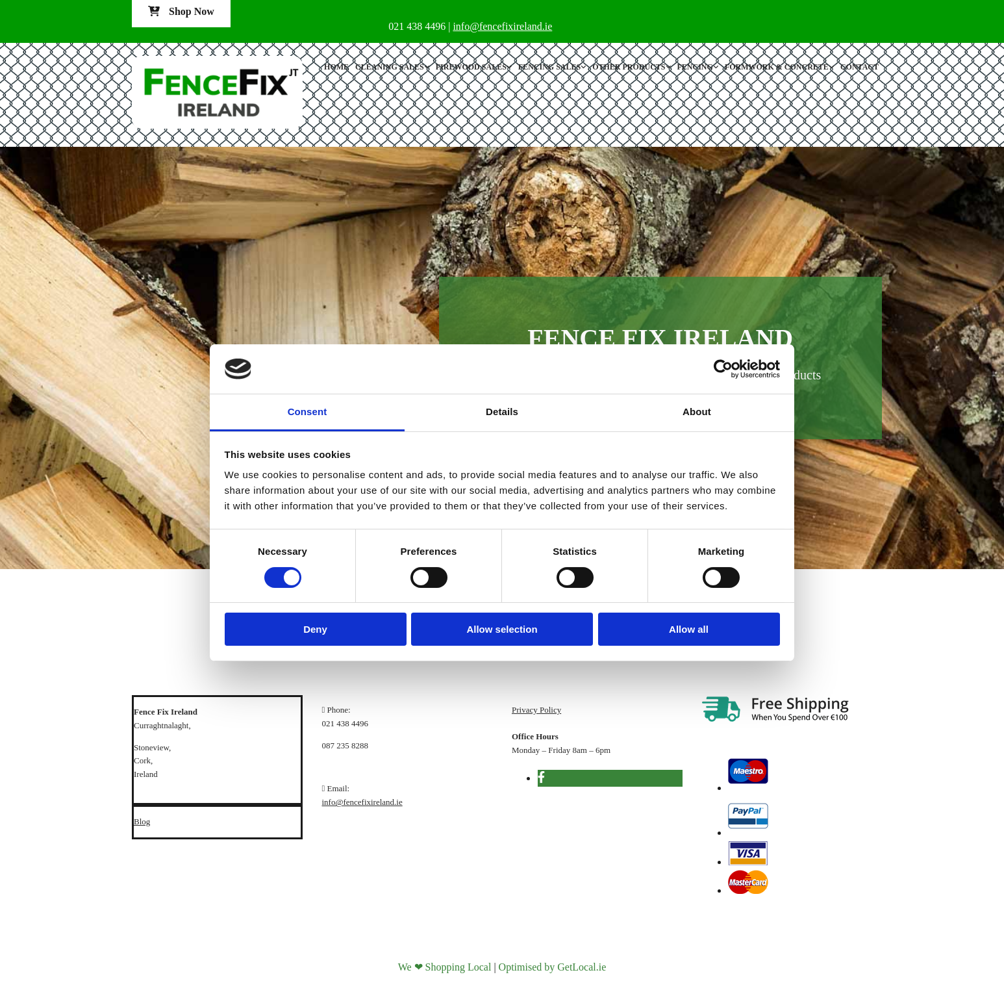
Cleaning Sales (389, 66)
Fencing (695, 66)
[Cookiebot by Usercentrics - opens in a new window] (723, 369)
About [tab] (697, 411)
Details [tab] (502, 411)
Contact (859, 66)
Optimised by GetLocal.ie (553, 967)
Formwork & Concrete (777, 66)
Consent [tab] (307, 411)
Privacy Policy (536, 710)
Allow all (689, 629)
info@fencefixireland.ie (362, 802)
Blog (142, 821)
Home (336, 66)
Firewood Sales (471, 66)
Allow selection (501, 629)
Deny (315, 629)
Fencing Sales (549, 66)
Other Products (628, 66)
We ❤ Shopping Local (445, 967)
